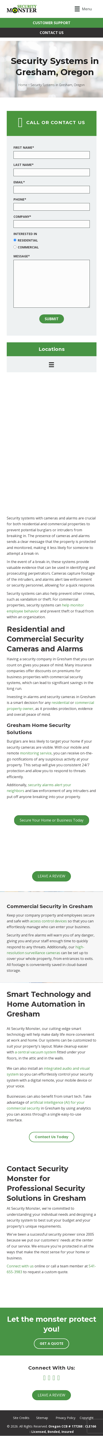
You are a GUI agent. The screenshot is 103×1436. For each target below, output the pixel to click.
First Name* (23, 147)
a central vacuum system (35, 1052)
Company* (22, 216)
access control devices (48, 921)
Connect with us (20, 1266)
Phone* (19, 199)
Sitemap (42, 1418)
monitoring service (36, 753)
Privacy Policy (65, 1418)
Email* (19, 182)
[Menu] (83, 9)
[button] (51, 23)
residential (60, 702)
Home (22, 85)
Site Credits (21, 1418)
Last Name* (23, 165)
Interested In (25, 234)
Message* (21, 256)
